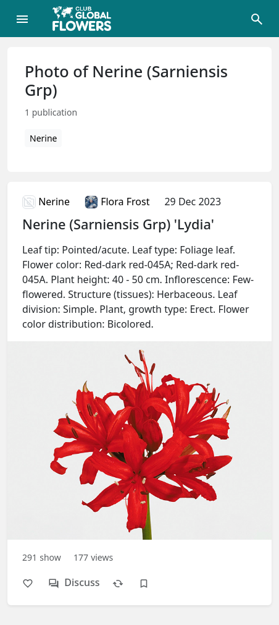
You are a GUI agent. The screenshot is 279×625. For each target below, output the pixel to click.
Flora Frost (117, 201)
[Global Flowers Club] (86, 18)
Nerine (43, 138)
